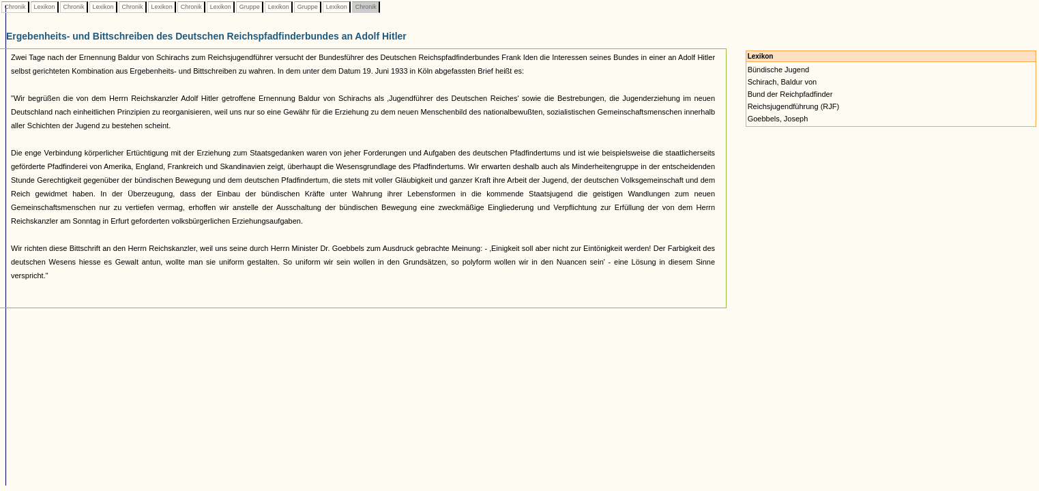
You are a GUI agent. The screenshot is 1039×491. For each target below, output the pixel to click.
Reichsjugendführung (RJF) (794, 106)
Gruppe (249, 6)
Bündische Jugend (779, 69)
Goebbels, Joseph (778, 119)
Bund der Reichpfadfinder (790, 94)
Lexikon (44, 6)
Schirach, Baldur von (782, 82)
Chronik (15, 6)
